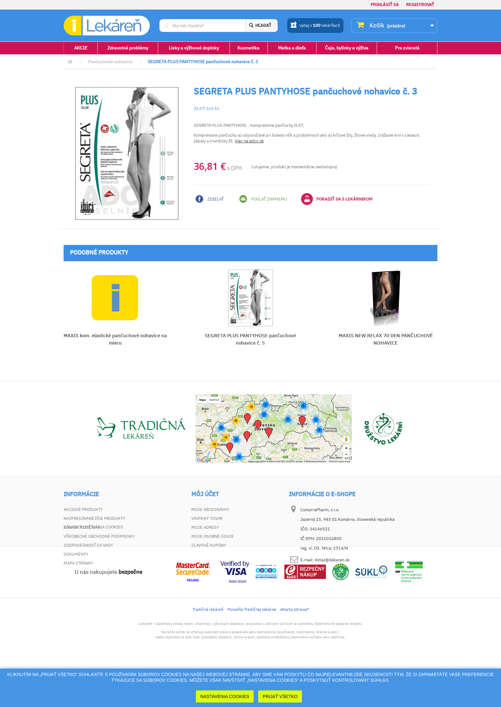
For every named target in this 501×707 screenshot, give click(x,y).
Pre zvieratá (407, 48)
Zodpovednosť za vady (88, 545)
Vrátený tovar (206, 518)
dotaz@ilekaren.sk (332, 560)
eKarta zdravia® (294, 654)
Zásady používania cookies (93, 572)
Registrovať (420, 4)
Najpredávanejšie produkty (94, 518)
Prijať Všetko (280, 696)
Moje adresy (205, 527)
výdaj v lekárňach (315, 26)
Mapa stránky (78, 563)
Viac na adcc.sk (249, 141)
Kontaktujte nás (82, 527)
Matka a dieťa (292, 48)
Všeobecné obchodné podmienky (99, 536)
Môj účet (205, 494)
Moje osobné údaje (212, 536)
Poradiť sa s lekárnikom (337, 199)
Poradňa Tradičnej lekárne (251, 654)
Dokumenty (76, 554)
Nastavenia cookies (225, 696)
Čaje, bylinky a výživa (346, 48)
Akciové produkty (83, 509)
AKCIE (80, 48)
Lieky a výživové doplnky (194, 48)
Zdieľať (210, 199)
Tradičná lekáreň (207, 654)
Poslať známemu (263, 199)
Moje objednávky (210, 509)
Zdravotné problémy (127, 48)
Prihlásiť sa (385, 4)
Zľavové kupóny (208, 545)
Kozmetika (248, 48)
